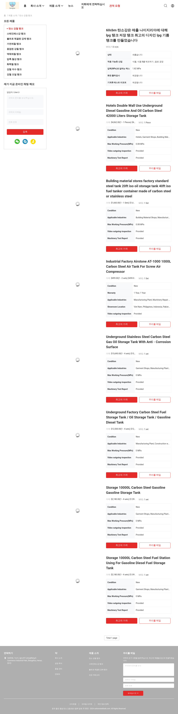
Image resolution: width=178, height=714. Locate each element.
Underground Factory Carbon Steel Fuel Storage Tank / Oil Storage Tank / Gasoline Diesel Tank (138, 417)
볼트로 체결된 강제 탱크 (19, 38)
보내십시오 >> (133, 693)
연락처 (57, 674)
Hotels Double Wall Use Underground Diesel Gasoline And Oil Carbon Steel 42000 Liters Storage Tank (134, 111)
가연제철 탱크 (14, 44)
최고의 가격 (122, 93)
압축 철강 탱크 (14, 59)
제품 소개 (13, 15)
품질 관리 (58, 669)
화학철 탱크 (13, 64)
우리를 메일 (155, 93)
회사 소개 (58, 658)
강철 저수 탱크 (14, 69)
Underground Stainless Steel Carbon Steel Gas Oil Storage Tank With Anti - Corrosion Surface (138, 342)
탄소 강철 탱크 (16, 28)
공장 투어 (58, 663)
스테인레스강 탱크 (16, 33)
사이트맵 (72, 704)
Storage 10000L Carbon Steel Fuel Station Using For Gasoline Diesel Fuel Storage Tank (138, 563)
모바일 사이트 (87, 704)
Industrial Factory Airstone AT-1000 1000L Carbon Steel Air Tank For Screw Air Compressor (138, 266)
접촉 (25, 131)
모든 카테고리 (94, 675)
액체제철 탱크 (14, 54)
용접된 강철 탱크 (15, 49)
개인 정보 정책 (103, 704)
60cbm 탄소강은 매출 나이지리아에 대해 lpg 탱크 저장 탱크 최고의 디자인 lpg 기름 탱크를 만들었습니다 (137, 35)
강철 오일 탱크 (14, 74)
